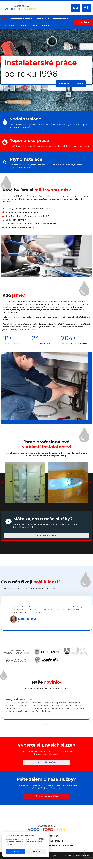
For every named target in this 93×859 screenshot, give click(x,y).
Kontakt (46, 25)
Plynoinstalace (59, 18)
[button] (2, 482)
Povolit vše (15, 851)
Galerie (34, 25)
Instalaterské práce (21, 18)
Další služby (8, 25)
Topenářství (41, 18)
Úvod (3, 18)
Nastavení (36, 851)
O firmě (23, 25)
